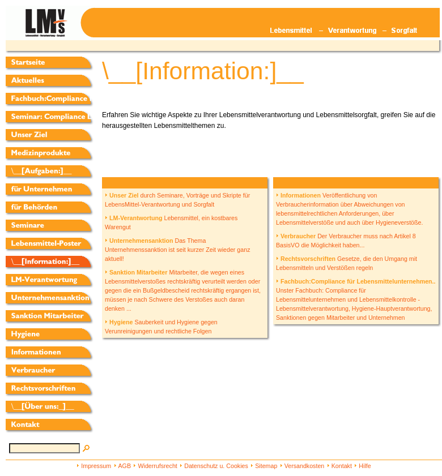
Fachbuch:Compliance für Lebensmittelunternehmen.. (356, 281)
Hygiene (119, 322)
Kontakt (342, 465)
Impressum (96, 465)
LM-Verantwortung (134, 218)
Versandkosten (304, 465)
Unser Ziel (122, 195)
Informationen (298, 195)
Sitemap (266, 465)
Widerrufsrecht (157, 465)
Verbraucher (296, 236)
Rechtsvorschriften (305, 258)
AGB (124, 465)
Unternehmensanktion (139, 240)
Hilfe (365, 465)
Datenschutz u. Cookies (216, 465)
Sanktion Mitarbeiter (136, 272)
